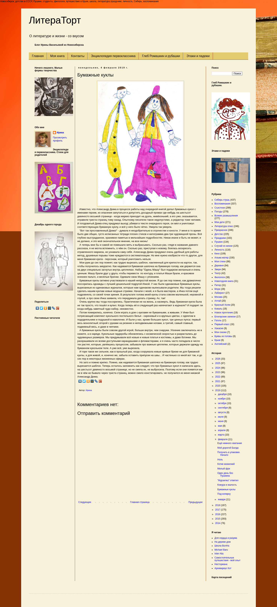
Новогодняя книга (223, 281)
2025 (218, 363)
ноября (222, 398)
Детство (218, 234)
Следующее (84, 502)
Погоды (218, 211)
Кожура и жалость (227, 484)
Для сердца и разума (225, 538)
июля (221, 416)
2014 (218, 523)
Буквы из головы (223, 336)
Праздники (220, 238)
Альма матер (221, 257)
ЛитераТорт (55, 20)
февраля (223, 439)
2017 (218, 509)
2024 (218, 368)
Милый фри (223, 468)
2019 (218, 390)
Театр (217, 273)
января (222, 499)
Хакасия (218, 328)
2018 (218, 505)
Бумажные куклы (226, 489)
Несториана (220, 564)
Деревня (219, 265)
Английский (220, 344)
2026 (218, 358)
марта (221, 434)
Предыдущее (196, 502)
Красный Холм (222, 305)
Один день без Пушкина (225, 474)
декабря (222, 394)
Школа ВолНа (221, 545)
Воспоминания (222, 203)
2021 (218, 381)
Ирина (60, 132)
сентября (223, 407)
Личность (219, 249)
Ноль (220, 459)
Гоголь (217, 320)
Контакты (77, 56)
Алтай (217, 300)
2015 (218, 518)
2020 (218, 385)
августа (222, 412)
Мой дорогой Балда (228, 447)
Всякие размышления (226, 215)
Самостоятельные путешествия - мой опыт (227, 559)
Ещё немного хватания (229, 443)
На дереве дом (222, 542)
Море (217, 289)
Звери (217, 269)
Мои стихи (220, 261)
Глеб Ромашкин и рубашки (161, 56)
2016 (218, 514)
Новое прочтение (223, 312)
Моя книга (57, 56)
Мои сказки (220, 332)
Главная (38, 56)
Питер (217, 285)
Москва (218, 297)
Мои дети (219, 222)
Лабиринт (219, 293)
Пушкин (218, 241)
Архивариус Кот (222, 568)
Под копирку (224, 494)
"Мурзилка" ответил (227, 480)
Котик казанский (226, 464)
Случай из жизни (223, 246)
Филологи (219, 277)
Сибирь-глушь (222, 199)
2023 (218, 372)
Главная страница (140, 502)
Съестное (219, 207)
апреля (222, 430)
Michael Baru (221, 549)
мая (220, 426)
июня (221, 421)
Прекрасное (220, 230)
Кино (217, 253)
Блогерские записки (225, 316)
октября (222, 403)
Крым (217, 340)
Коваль (218, 308)
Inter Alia (219, 553)
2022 (218, 376)
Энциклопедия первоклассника (113, 56)
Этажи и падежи (197, 56)
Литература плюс (223, 226)
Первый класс (221, 324)
